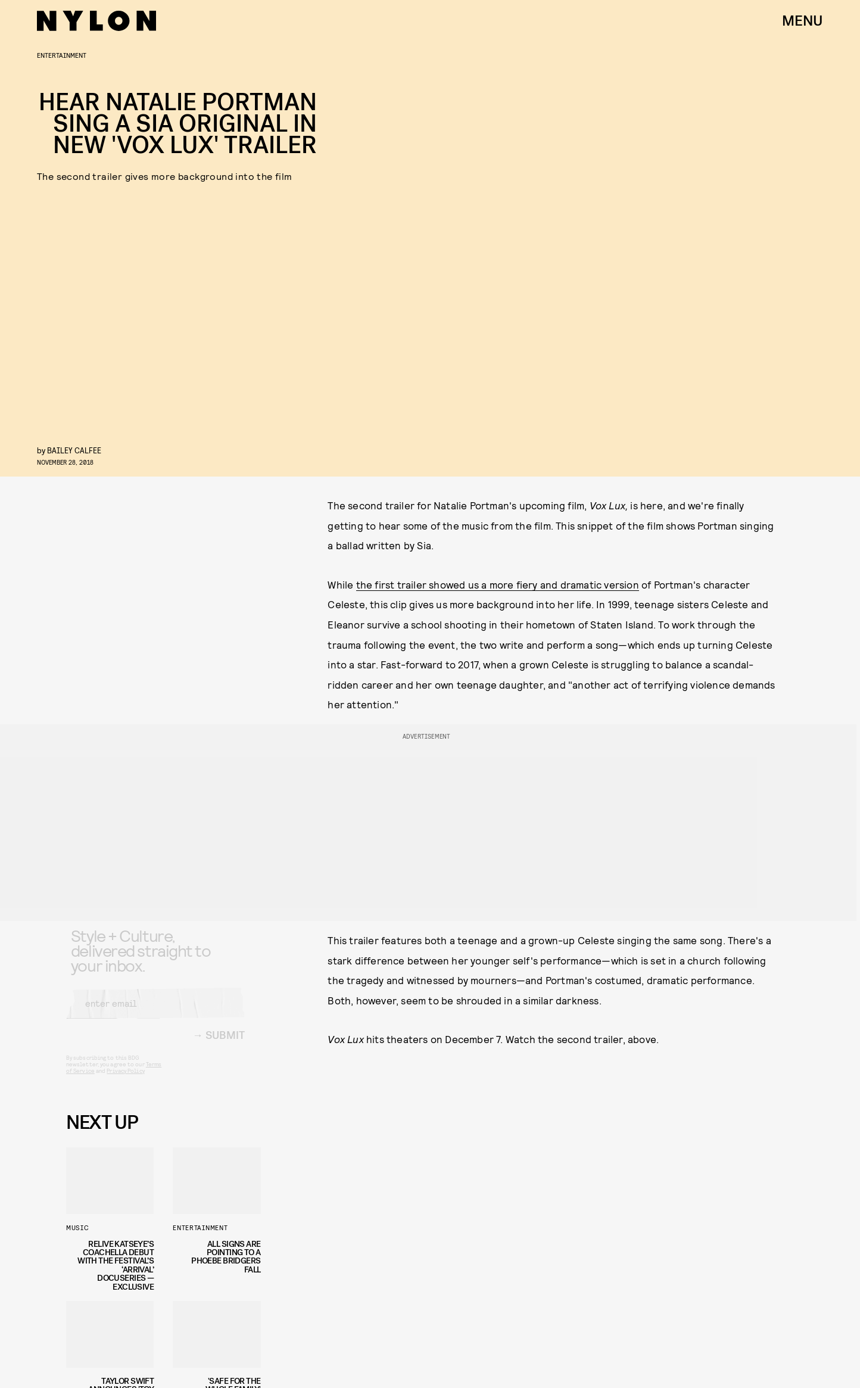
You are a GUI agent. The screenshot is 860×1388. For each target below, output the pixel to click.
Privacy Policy (125, 1080)
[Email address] (155, 1012)
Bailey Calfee (74, 450)
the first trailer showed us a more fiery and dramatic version (497, 584)
